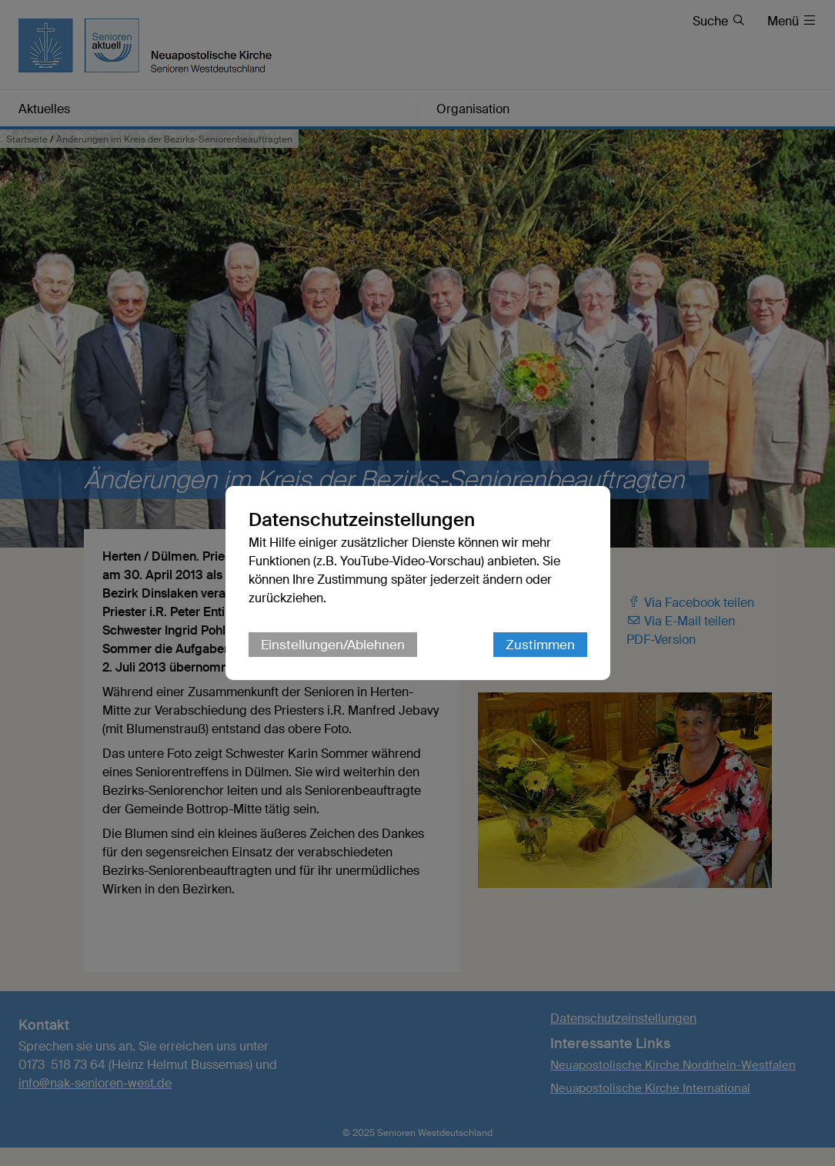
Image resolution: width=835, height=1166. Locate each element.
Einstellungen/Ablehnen (333, 644)
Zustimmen (540, 644)
